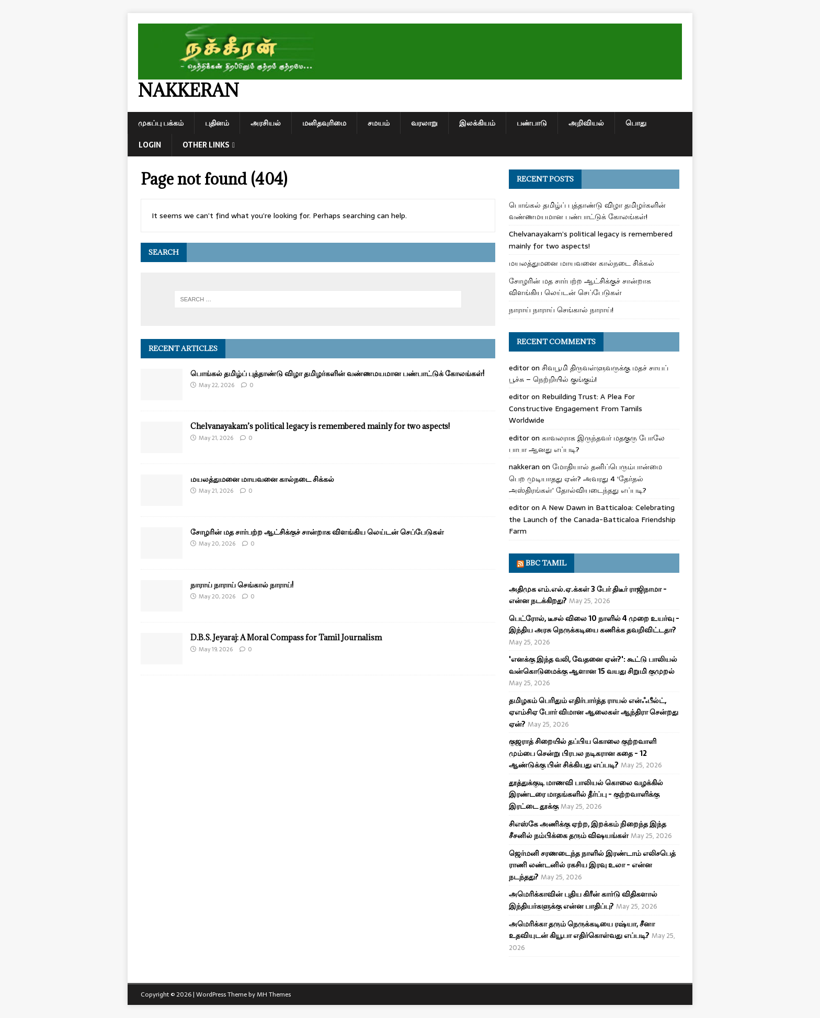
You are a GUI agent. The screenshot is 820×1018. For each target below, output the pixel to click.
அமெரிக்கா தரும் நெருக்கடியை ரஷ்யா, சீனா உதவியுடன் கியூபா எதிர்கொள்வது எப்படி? (582, 929)
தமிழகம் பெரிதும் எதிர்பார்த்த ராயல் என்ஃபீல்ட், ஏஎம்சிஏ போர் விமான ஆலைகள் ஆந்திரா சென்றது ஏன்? (593, 712)
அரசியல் (265, 123)
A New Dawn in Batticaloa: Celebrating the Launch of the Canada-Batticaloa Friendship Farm (592, 519)
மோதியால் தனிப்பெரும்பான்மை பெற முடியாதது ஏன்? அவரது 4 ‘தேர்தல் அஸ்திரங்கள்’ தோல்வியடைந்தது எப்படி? (585, 478)
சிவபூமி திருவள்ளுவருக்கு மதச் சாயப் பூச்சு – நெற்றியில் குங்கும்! (588, 373)
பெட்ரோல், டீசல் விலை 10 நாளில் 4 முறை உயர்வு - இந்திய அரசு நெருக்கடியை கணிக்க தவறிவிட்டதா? (594, 624)
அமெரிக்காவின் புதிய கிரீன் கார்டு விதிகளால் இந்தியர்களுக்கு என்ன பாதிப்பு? (583, 899)
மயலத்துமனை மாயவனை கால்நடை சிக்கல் (262, 479)
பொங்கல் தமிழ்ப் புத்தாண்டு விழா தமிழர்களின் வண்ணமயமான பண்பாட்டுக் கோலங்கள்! (337, 373)
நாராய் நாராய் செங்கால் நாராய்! (241, 585)
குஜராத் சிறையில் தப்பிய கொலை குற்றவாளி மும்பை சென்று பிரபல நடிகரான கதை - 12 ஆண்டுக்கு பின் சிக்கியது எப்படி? (582, 753)
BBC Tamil (546, 563)
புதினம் (217, 123)
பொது (635, 123)
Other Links (206, 145)
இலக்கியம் (477, 123)
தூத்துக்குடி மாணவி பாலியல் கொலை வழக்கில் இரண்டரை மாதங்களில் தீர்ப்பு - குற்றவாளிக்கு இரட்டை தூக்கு (586, 794)
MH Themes (274, 994)
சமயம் (379, 123)
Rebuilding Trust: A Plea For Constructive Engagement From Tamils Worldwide (575, 408)
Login (150, 145)
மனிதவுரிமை (324, 123)
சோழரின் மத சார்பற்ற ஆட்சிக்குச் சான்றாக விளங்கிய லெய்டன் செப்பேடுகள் (317, 532)
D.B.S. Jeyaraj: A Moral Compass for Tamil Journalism (286, 637)
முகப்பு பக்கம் (161, 123)
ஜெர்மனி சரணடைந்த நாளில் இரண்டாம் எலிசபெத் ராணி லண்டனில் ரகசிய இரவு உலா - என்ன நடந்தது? (592, 865)
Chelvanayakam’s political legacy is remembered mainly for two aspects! (320, 426)
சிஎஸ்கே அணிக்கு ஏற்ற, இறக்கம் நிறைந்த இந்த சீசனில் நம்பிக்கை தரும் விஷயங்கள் (587, 829)
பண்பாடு (532, 123)
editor (519, 368)
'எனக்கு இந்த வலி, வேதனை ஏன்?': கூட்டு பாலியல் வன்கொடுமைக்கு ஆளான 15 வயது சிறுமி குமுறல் (593, 664)
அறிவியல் (586, 123)
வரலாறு (424, 123)
